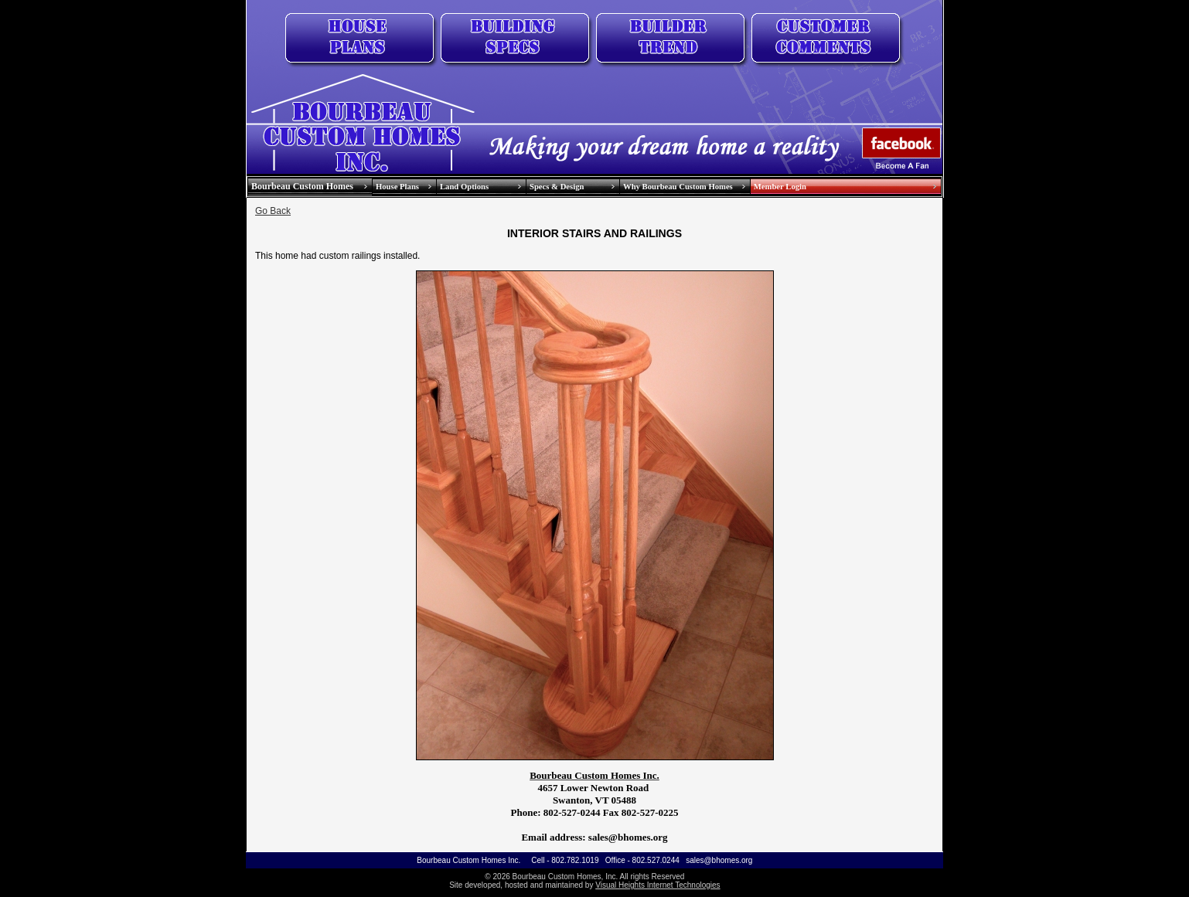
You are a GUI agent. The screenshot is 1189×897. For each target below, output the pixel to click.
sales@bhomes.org (719, 860)
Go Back (273, 211)
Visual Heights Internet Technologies (657, 885)
